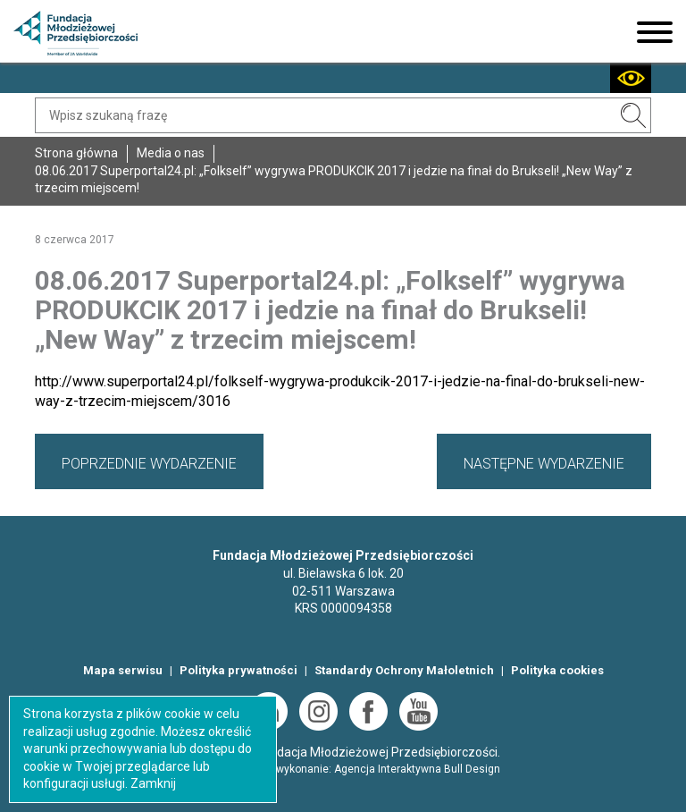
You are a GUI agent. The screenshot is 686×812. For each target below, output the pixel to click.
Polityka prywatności (238, 670)
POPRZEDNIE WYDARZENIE (149, 463)
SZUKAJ (633, 115)
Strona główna (76, 153)
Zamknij (153, 783)
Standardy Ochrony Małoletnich (404, 670)
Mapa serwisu (123, 670)
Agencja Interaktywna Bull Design (417, 769)
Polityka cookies (557, 670)
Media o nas (171, 153)
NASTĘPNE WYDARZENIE (544, 463)
